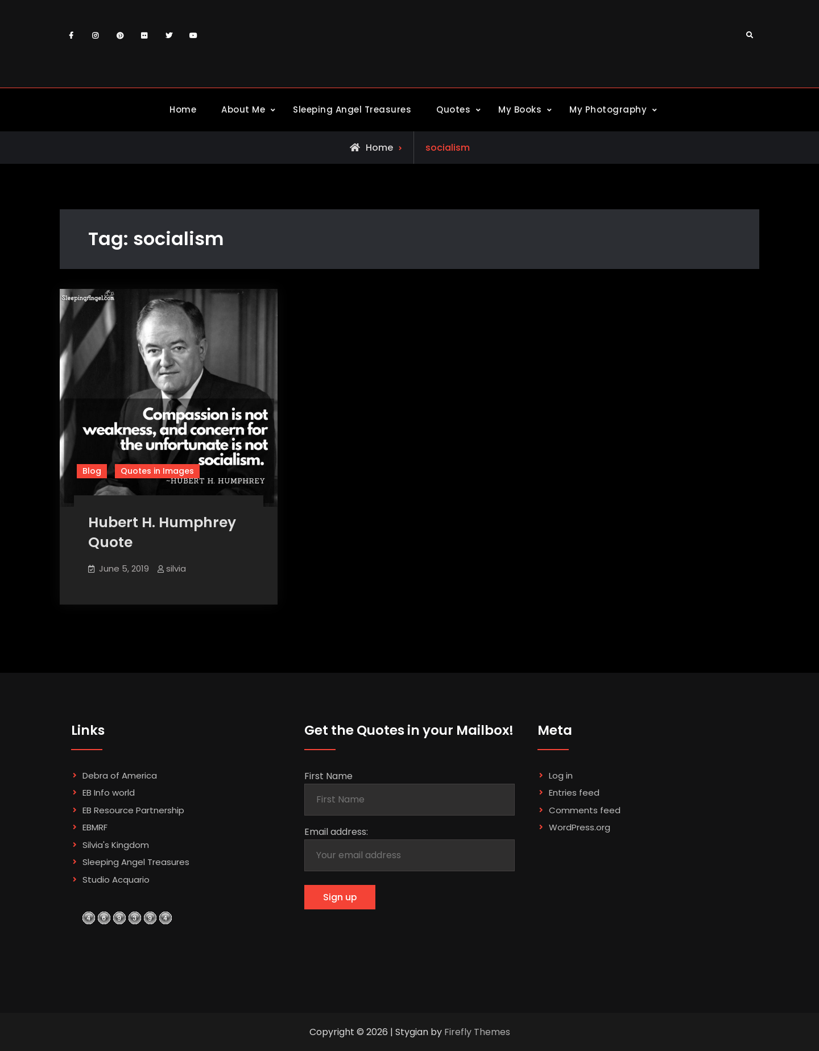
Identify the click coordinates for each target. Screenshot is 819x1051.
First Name (328, 776)
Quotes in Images (157, 471)
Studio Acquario (116, 880)
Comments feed (585, 810)
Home (182, 109)
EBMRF (94, 827)
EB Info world (108, 792)
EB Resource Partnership (133, 810)
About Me (243, 109)
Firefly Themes (477, 1031)
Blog (91, 471)
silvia (176, 568)
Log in (561, 775)
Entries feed (574, 792)
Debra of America (119, 775)
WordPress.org (579, 827)
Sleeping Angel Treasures (352, 109)
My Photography (608, 109)
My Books (519, 109)
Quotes (453, 109)
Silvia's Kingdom (115, 845)
